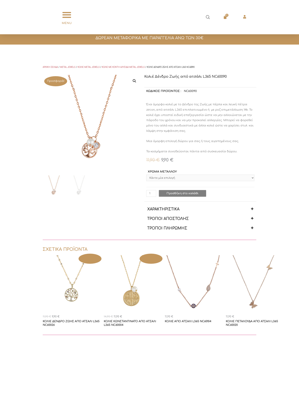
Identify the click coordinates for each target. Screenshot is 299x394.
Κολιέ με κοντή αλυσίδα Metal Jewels (123, 67)
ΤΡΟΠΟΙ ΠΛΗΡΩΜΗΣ (167, 229)
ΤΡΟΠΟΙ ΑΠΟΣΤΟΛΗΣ (168, 219)
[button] (67, 15)
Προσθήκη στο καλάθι (183, 193)
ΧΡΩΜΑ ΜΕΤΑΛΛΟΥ (162, 171)
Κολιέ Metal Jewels (89, 67)
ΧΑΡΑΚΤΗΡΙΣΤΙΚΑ (163, 210)
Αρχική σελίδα (50, 67)
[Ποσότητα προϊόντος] (151, 193)
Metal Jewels (68, 67)
